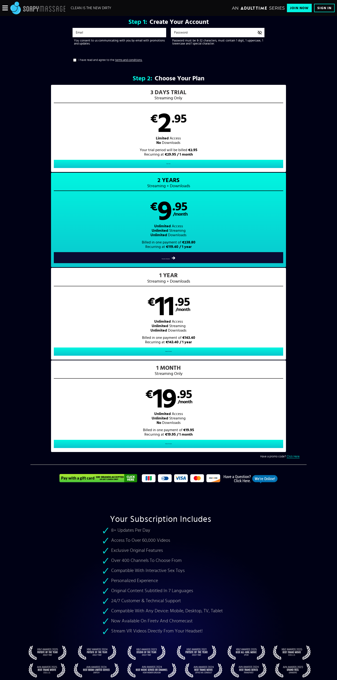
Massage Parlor (226, 461)
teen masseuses (45, 461)
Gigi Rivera (97, 477)
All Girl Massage (274, 456)
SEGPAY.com (213, 640)
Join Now (299, 8)
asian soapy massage (118, 461)
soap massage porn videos (283, 450)
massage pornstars (126, 456)
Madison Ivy (121, 477)
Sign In (324, 8)
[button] (65, 133)
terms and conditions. (128, 60)
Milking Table (198, 461)
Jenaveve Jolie (56, 477)
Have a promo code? (280, 185)
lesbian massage (71, 461)
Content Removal (168, 644)
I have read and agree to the (110, 60)
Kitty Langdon (78, 477)
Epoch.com (92, 640)
